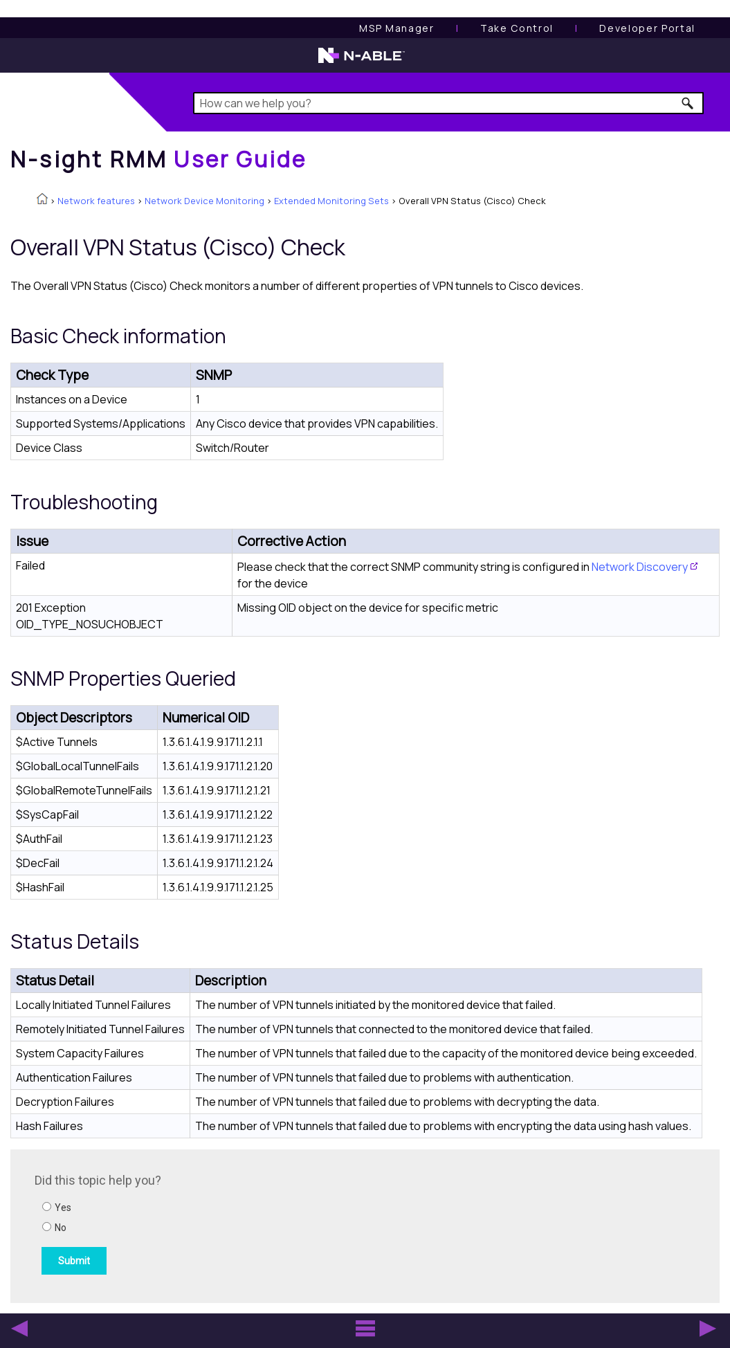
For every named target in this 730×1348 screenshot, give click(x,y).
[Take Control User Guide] (517, 28)
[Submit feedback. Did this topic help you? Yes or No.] (221, 1224)
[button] (688, 103)
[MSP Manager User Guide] (396, 28)
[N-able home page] (361, 61)
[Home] (158, 159)
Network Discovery (640, 566)
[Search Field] (448, 103)
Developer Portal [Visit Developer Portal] (647, 28)
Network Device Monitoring (204, 200)
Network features (96, 200)
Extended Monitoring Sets (331, 200)
